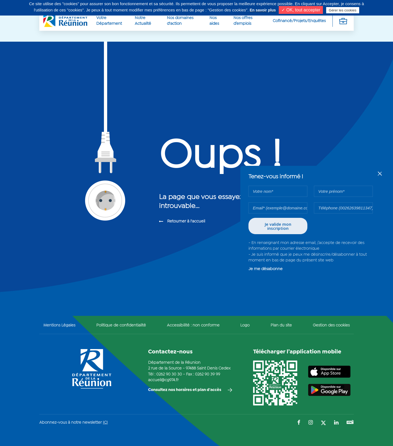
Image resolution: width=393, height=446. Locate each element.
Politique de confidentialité (121, 325)
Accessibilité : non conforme (193, 325)
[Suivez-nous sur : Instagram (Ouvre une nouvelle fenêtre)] (310, 423)
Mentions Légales (59, 325)
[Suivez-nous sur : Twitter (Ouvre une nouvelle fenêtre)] (323, 423)
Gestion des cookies (331, 325)
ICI (105, 422)
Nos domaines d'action (180, 20)
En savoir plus (263, 10)
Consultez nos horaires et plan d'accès (184, 390)
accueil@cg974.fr (163, 380)
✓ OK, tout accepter (300, 10)
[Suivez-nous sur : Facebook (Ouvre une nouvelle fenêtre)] (298, 423)
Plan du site (281, 325)
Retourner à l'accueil (186, 221)
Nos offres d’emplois (242, 20)
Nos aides (214, 20)
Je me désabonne (265, 269)
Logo (245, 325)
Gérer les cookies (342, 10)
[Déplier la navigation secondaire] (343, 21)
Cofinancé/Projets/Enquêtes (299, 21)
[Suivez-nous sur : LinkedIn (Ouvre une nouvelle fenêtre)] (336, 423)
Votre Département (109, 20)
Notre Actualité (143, 20)
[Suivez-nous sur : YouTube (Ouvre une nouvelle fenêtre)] (350, 423)
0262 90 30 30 (169, 374)
